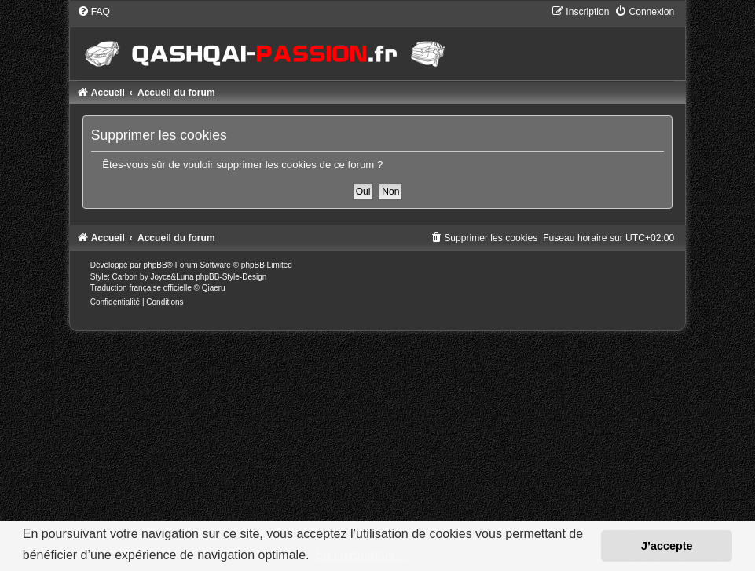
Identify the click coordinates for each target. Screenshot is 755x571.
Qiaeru (213, 288)
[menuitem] (93, 11)
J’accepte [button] (667, 546)
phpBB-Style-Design (231, 277)
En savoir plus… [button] (361, 555)
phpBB (155, 265)
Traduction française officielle (141, 288)
